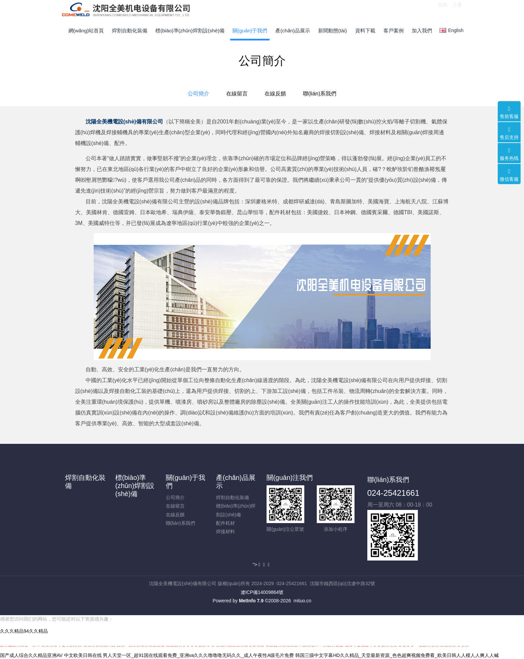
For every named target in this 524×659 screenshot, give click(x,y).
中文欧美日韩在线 (83, 655)
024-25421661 (393, 492)
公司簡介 (198, 93)
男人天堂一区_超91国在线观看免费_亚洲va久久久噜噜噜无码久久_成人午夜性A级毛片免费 (198, 655)
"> (257, 564)
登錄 (443, 9)
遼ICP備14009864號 (262, 592)
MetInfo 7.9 (251, 600)
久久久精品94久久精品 (24, 631)
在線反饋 (275, 93)
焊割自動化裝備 (232, 497)
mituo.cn (302, 600)
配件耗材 (225, 523)
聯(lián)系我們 (320, 93)
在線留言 (237, 93)
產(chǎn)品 (188, 180)
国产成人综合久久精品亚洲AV (31, 655)
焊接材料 (225, 531)
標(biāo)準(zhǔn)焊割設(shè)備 (134, 485)
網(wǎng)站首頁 (86, 30)
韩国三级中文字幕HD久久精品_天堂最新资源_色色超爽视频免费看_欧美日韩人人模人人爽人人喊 (397, 655)
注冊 (457, 9)
